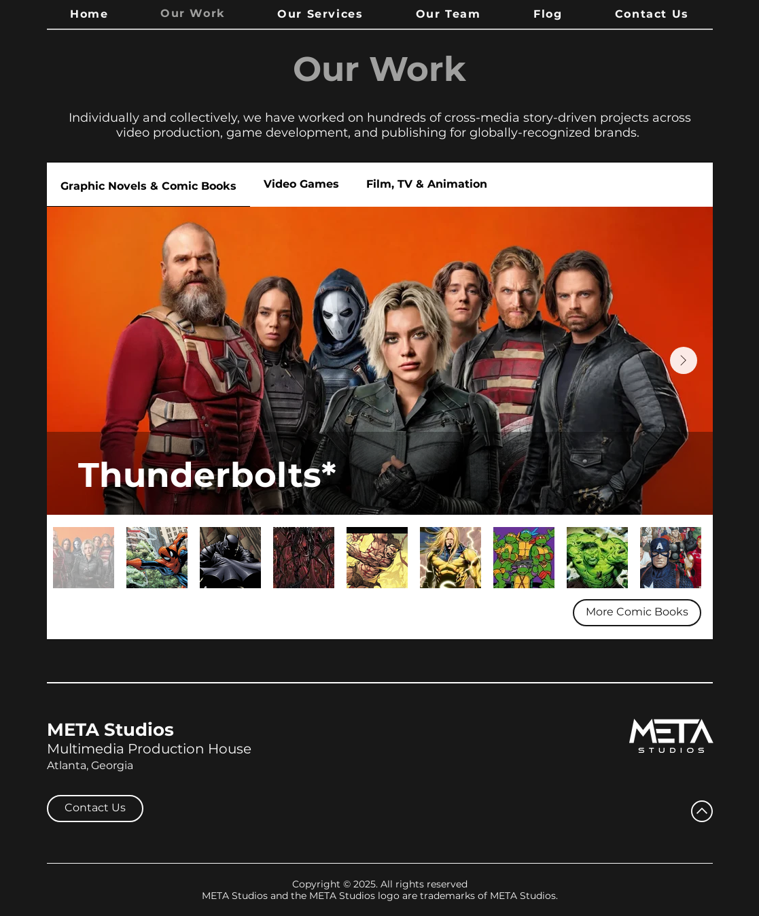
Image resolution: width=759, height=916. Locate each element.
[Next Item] (683, 360)
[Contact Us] (95, 808)
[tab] (148, 185)
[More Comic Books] (637, 612)
